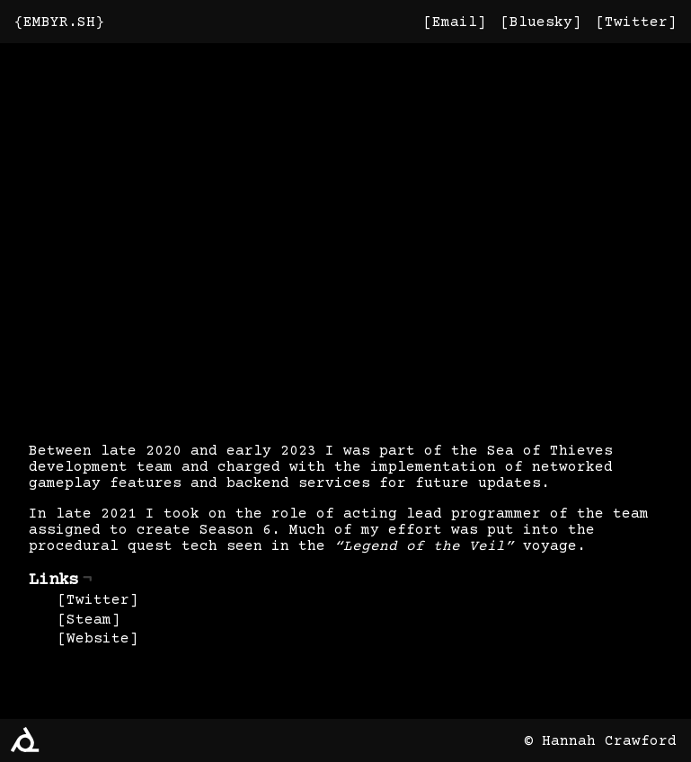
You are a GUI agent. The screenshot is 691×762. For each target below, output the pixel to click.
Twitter (636, 22)
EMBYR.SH (59, 22)
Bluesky (540, 22)
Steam (88, 620)
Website (97, 639)
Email (454, 22)
